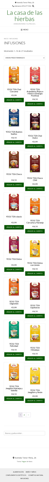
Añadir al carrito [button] (14, 100)
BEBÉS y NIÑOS (31, 472)
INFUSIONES (24, 478)
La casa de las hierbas (24, 15)
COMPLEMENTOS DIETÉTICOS (16, 475)
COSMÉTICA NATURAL (35, 475)
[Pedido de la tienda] (24, 58)
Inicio (6, 39)
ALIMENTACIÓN (18, 472)
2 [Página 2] (24, 415)
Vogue (24, 461)
